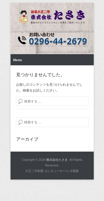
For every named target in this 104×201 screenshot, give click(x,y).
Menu (17, 60)
